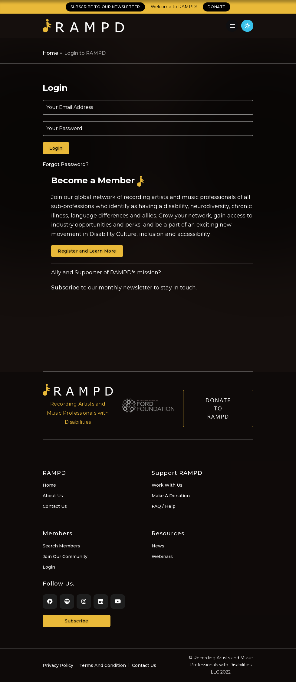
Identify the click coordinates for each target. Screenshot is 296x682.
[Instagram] (84, 601)
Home (50, 53)
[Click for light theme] (247, 26)
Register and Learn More (87, 251)
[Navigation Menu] (232, 26)
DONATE (216, 7)
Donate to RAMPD (218, 414)
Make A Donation (171, 495)
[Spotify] (67, 601)
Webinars (162, 556)
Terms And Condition (102, 665)
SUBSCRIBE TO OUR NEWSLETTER (105, 7)
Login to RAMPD (85, 53)
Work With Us (167, 485)
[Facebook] (50, 601)
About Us (53, 495)
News (158, 546)
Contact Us (55, 506)
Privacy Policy (58, 665)
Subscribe (65, 287)
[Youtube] (117, 601)
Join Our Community (65, 556)
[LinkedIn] (101, 601)
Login (49, 567)
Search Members (61, 546)
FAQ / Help (164, 506)
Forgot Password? (66, 164)
